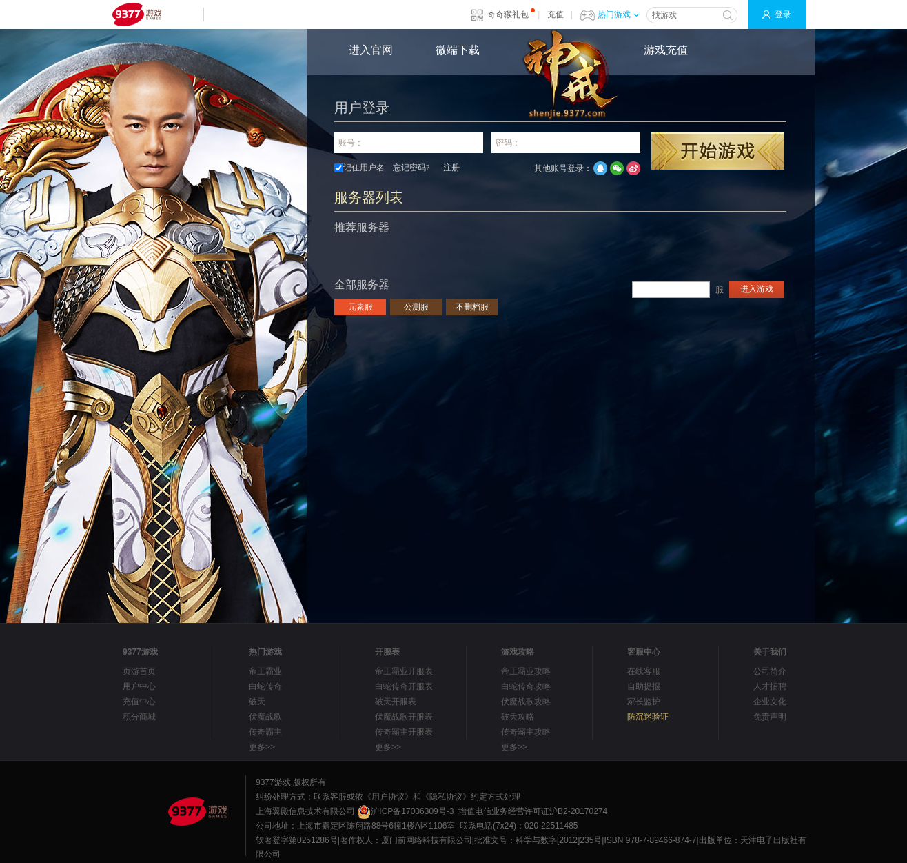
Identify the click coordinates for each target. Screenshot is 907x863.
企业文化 (769, 701)
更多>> (262, 747)
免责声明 (769, 717)
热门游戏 (618, 14)
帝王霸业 (265, 671)
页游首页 (139, 671)
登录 (783, 14)
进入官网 (371, 50)
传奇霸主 (265, 732)
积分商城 (139, 717)
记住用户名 (364, 167)
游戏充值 (666, 50)
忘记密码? (411, 167)
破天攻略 (517, 717)
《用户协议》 (388, 797)
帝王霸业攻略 (526, 671)
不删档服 (472, 307)
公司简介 (769, 671)
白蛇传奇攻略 (526, 686)
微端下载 (458, 50)
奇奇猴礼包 (508, 14)
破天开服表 (395, 701)
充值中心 (139, 701)
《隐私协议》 (446, 797)
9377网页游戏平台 (136, 14)
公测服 (416, 307)
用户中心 (139, 686)
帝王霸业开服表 (404, 671)
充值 (555, 14)
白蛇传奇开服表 (404, 686)
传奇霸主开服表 (404, 732)
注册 (451, 167)
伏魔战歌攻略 (526, 701)
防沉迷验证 (648, 717)
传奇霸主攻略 (526, 732)
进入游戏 (756, 289)
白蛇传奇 (265, 686)
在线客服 (643, 671)
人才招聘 (769, 686)
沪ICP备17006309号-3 (405, 811)
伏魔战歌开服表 (404, 717)
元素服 (360, 307)
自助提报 (643, 686)
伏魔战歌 (265, 717)
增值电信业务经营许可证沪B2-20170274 (532, 811)
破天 (257, 701)
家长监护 (643, 701)
